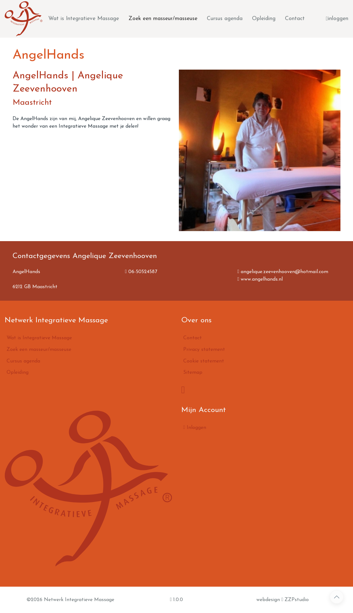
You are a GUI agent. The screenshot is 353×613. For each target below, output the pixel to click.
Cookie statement (203, 361)
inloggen (337, 19)
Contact (295, 18)
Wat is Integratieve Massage (83, 18)
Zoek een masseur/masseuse (162, 18)
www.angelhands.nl (260, 279)
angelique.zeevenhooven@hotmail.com (282, 271)
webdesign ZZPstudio (282, 599)
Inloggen (194, 427)
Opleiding (263, 18)
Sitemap (192, 372)
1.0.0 (176, 599)
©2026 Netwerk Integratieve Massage (70, 599)
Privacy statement (204, 349)
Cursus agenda (225, 18)
